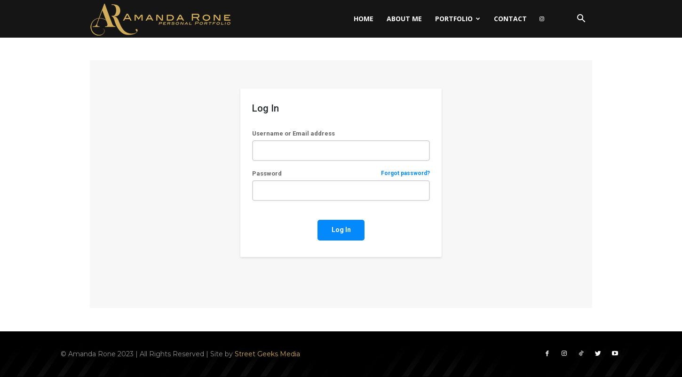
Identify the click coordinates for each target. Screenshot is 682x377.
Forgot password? (405, 173)
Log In (341, 229)
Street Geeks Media (267, 353)
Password (340, 173)
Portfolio (457, 18)
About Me (404, 18)
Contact (510, 18)
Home (363, 18)
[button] (581, 19)
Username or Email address (293, 133)
